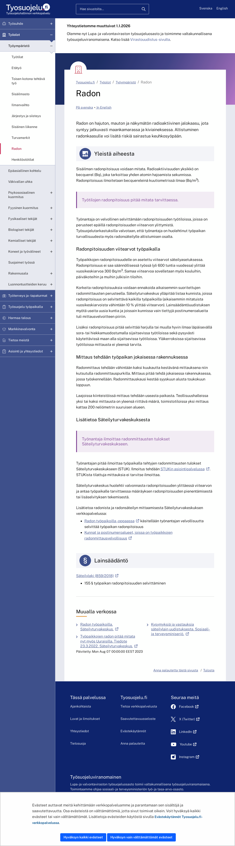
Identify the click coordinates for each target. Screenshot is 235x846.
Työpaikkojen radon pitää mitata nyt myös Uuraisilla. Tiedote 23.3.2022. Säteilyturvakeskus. (111, 641)
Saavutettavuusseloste (138, 719)
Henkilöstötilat (23, 160)
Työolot (14, 35)
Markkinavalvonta (21, 329)
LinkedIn (187, 732)
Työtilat (17, 57)
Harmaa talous (19, 318)
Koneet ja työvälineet (24, 251)
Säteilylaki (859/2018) (97, 576)
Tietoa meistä (18, 340)
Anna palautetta (132, 743)
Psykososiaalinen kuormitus (21, 195)
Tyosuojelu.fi (85, 82)
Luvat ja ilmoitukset (85, 719)
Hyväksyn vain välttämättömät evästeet (141, 837)
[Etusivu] (28, 9)
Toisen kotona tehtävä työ (28, 81)
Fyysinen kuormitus (23, 208)
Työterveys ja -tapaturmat (27, 296)
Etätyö (16, 68)
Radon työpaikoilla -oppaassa (111, 521)
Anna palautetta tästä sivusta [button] (175, 670)
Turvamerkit (21, 138)
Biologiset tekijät (21, 230)
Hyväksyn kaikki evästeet (83, 837)
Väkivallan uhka (20, 182)
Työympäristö (19, 46)
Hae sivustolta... (92, 9)
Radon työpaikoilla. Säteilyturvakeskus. (111, 626)
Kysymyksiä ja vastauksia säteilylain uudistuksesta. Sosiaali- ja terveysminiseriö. (182, 629)
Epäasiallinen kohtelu (24, 171)
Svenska (205, 8)
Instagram (189, 757)
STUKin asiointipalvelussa (185, 469)
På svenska (84, 107)
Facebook (188, 707)
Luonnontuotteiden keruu (27, 284)
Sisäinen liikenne (24, 127)
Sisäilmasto (21, 94)
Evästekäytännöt (133, 731)
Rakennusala (18, 273)
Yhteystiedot (79, 731)
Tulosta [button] (208, 670)
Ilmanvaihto (20, 105)
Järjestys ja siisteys (26, 116)
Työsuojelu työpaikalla (25, 307)
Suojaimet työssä (21, 262)
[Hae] (144, 9)
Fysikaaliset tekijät (22, 219)
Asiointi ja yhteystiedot (25, 351)
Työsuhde (15, 24)
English (222, 8)
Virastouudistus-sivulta (150, 39)
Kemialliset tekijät (22, 241)
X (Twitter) (189, 719)
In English (103, 107)
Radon (16, 149)
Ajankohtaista (80, 706)
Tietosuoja (78, 743)
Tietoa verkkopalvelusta (138, 706)
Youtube (188, 744)
